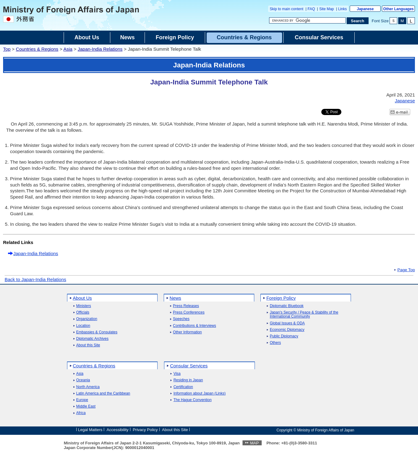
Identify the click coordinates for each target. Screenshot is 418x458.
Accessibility (118, 429)
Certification (183, 387)
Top (7, 49)
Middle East (86, 406)
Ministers (83, 306)
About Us (82, 298)
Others (275, 343)
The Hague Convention (192, 400)
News (175, 298)
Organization (86, 319)
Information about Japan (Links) (199, 394)
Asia (67, 49)
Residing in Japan (188, 380)
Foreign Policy (281, 298)
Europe (82, 400)
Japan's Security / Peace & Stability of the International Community (304, 314)
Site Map (326, 9)
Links (342, 9)
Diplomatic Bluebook (286, 306)
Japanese (365, 9)
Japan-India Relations (100, 49)
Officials (82, 312)
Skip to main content (286, 9)
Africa (81, 413)
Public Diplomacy (284, 336)
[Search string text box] (307, 20)
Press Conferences (189, 312)
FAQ (311, 9)
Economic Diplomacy (287, 330)
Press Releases (186, 306)
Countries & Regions (37, 49)
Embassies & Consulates (96, 332)
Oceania (83, 380)
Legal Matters (90, 429)
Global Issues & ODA (287, 323)
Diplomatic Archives (92, 339)
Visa (176, 374)
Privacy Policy (145, 429)
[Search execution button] (358, 20)
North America (88, 387)
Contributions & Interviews (194, 326)
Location (83, 326)
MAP (254, 443)
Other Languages (398, 9)
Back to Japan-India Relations (35, 279)
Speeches (181, 319)
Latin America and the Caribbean (103, 394)
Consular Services (189, 365)
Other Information (187, 332)
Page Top (406, 270)
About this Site (88, 345)
